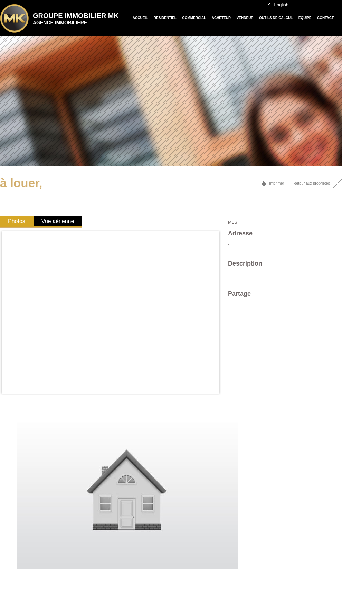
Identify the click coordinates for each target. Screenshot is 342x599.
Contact (325, 18)
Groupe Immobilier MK (76, 18)
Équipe (305, 18)
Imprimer (276, 183)
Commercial (194, 18)
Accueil (140, 18)
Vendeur (245, 18)
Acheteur (221, 18)
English (281, 4)
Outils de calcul (276, 18)
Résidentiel (165, 18)
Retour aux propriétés (311, 183)
